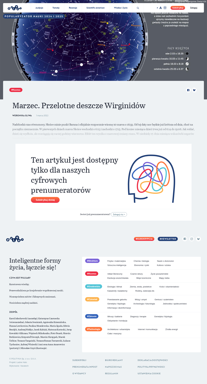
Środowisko (94, 286)
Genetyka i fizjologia (116, 304)
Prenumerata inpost (84, 366)
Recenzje (73, 7)
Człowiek (93, 299)
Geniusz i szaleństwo (164, 299)
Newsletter (168, 238)
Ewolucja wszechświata (117, 278)
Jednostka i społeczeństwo (175, 304)
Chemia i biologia (141, 261)
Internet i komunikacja (147, 329)
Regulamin (111, 373)
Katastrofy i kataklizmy (117, 291)
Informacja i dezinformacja (119, 308)
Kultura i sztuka (164, 265)
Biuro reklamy (114, 360)
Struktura (93, 260)
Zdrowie (92, 316)
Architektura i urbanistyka (118, 329)
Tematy (56, 7)
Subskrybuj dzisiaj (45, 199)
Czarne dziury (136, 274)
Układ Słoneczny (114, 274)
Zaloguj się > (119, 214)
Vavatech (24, 366)
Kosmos (16, 89)
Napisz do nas (113, 366)
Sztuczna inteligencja (116, 265)
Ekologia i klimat (114, 287)
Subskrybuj (177, 7)
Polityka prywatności (151, 366)
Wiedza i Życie (120, 7)
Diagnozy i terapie (138, 316)
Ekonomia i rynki (141, 265)
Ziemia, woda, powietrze (141, 287)
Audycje (39, 7)
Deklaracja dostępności (153, 360)
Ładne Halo (22, 362)
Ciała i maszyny (114, 333)
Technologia (94, 329)
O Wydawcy (79, 373)
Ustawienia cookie (149, 373)
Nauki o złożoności (165, 261)
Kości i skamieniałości (169, 287)
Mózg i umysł (141, 299)
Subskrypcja (144, 238)
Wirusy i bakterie (114, 316)
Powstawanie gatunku (117, 299)
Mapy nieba (164, 278)
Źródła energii (171, 329)
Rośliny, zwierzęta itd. (145, 291)
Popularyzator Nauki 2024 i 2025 (34, 16)
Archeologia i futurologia (144, 304)
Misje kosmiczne (143, 278)
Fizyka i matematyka (116, 261)
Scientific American (96, 7)
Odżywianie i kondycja (117, 321)
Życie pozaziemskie (159, 274)
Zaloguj (193, 7)
